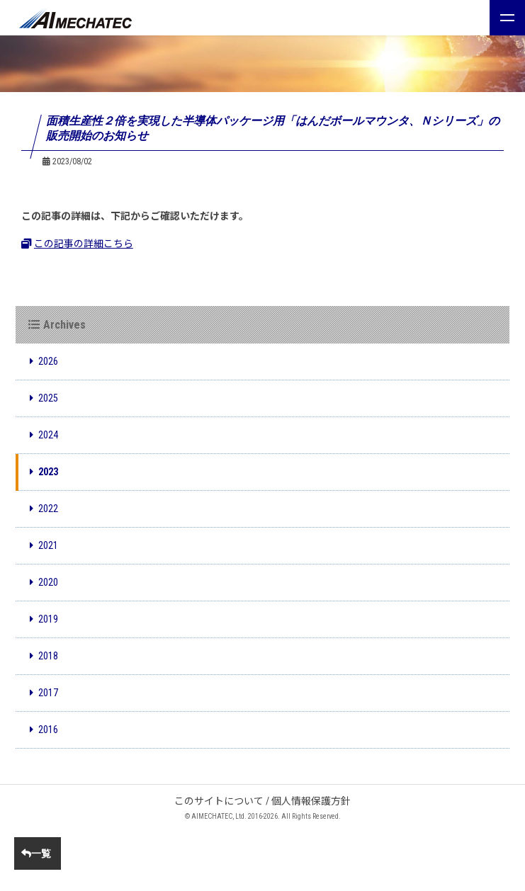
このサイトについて (219, 801)
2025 (44, 398)
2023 (44, 471)
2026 (44, 361)
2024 (44, 435)
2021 (44, 545)
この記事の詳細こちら (77, 243)
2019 (44, 619)
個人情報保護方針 (311, 801)
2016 (44, 729)
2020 (44, 582)
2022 (44, 508)
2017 (44, 692)
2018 (44, 656)
